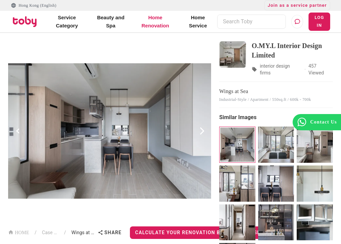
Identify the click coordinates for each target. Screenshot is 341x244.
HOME (18, 232)
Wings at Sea (83, 232)
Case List (50, 232)
